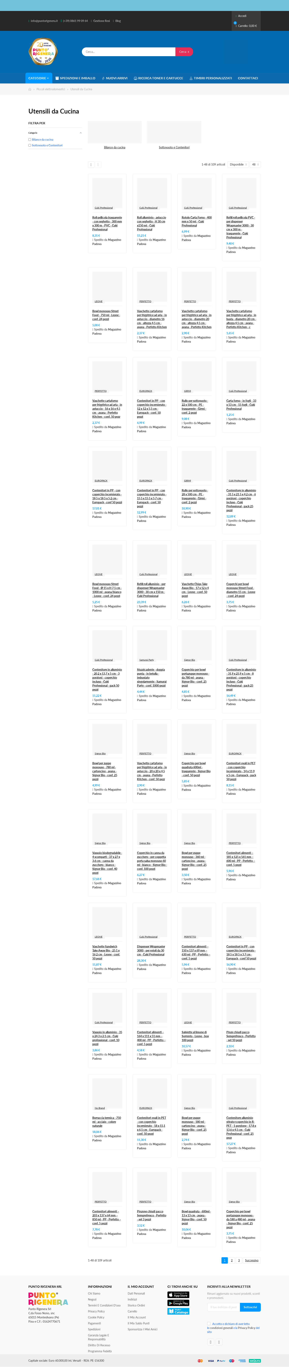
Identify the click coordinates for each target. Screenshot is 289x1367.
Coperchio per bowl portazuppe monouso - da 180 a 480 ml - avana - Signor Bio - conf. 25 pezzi (240, 1219)
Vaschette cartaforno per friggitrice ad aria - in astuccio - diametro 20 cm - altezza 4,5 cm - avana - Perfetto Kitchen (197, 319)
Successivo (251, 1260)
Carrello (132, 1311)
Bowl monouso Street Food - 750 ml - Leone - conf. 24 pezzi (106, 315)
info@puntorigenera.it (44, 21)
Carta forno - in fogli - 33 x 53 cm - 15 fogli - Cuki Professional (241, 404)
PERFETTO (145, 301)
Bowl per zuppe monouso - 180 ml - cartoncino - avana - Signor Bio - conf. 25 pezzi (194, 1125)
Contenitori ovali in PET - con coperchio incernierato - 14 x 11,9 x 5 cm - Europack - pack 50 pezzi (241, 771)
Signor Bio (189, 659)
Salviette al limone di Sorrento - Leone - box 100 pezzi (195, 1036)
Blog (118, 21)
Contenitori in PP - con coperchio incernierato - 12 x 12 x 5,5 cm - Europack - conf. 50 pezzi (151, 408)
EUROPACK (145, 390)
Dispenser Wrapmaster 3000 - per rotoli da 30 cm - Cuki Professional (151, 950)
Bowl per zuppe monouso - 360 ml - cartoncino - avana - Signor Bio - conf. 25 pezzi (194, 860)
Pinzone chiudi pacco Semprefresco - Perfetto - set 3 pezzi (151, 1215)
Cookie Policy (96, 1317)
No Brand (100, 1107)
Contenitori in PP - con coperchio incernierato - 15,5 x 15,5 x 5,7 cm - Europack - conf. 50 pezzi (151, 498)
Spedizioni (94, 1329)
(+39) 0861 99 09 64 (75, 21)
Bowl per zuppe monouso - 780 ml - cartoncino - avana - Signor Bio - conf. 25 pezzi (104, 771)
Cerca (184, 51)
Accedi (241, 16)
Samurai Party (146, 659)
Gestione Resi (101, 21)
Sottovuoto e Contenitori (174, 147)
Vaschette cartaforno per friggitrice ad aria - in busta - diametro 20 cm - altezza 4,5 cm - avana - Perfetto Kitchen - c (241, 319)
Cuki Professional (104, 207)
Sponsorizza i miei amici (142, 1329)
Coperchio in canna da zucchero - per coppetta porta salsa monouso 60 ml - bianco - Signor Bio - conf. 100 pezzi (152, 860)
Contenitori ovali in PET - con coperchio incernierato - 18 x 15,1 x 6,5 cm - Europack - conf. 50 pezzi (151, 1125)
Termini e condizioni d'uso (104, 1305)
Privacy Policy (96, 1311)
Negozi (92, 1299)
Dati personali (136, 1293)
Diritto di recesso (99, 1345)
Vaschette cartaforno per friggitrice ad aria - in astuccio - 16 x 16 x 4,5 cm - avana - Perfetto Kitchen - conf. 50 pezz (107, 408)
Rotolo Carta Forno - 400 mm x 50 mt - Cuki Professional (197, 221)
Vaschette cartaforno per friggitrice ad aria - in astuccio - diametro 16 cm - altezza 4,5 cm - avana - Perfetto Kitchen (152, 319)
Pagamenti (94, 1323)
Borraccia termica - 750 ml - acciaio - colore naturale (106, 1121)
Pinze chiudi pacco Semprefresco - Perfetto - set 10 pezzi (241, 1036)
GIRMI (187, 390)
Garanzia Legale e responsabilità (98, 1337)
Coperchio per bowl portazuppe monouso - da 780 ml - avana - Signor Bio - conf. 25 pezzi (195, 677)
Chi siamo (94, 1293)
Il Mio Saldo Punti (139, 1323)
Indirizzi (132, 1299)
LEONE (98, 301)
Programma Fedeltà (100, 1351)
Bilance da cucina (114, 147)
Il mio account (137, 1317)
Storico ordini (136, 1305)
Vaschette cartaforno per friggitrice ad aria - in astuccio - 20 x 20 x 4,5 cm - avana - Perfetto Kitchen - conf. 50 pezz (152, 771)
